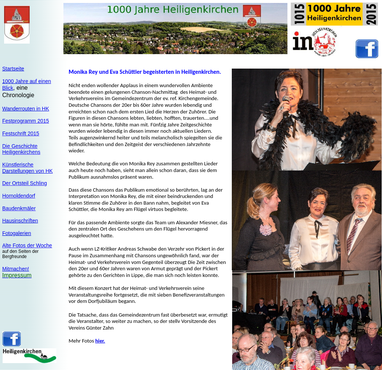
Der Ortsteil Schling (24, 183)
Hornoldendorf (18, 196)
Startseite (13, 69)
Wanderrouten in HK (25, 109)
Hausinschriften (20, 221)
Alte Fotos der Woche (27, 245)
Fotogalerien (16, 233)
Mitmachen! (15, 269)
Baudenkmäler (19, 208)
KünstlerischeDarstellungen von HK (27, 168)
